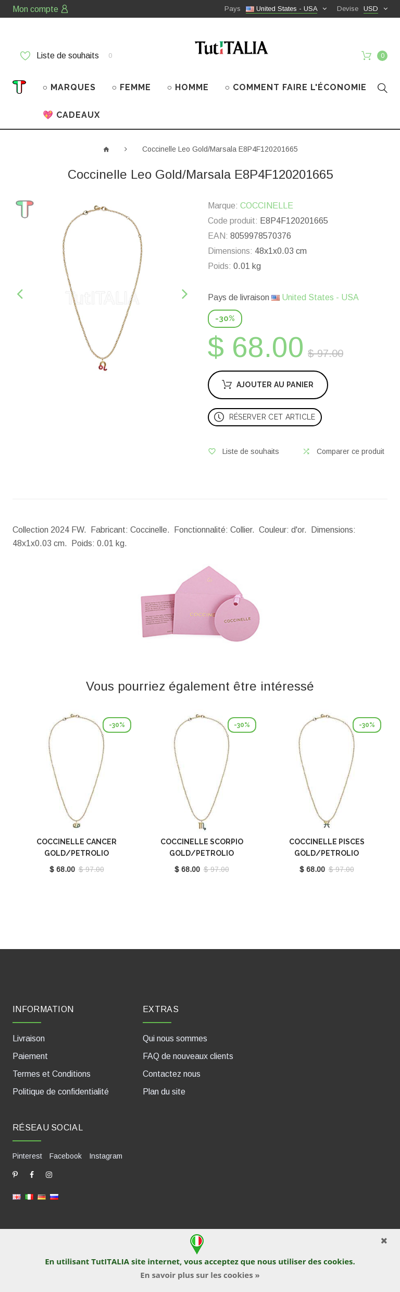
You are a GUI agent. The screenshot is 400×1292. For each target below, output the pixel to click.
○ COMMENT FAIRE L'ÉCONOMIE (296, 87)
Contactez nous (172, 1073)
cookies (338, 1261)
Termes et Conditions (51, 1073)
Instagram (105, 1156)
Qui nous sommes (175, 1038)
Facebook (65, 1156)
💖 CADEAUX (71, 115)
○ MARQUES (69, 87)
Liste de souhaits (66, 56)
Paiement (30, 1056)
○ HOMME (188, 87)
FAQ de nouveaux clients (188, 1056)
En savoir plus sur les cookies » (199, 1275)
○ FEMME (132, 87)
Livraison (28, 1038)
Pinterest (27, 1156)
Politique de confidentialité (60, 1091)
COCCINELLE (266, 205)
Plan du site (164, 1091)
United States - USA (315, 297)
